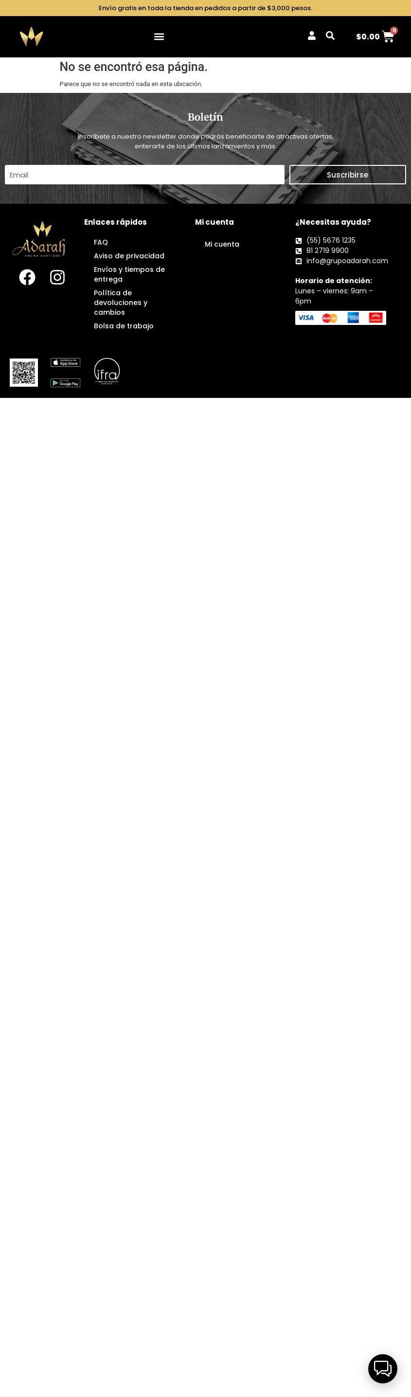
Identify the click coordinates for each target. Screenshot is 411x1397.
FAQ (101, 242)
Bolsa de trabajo (124, 326)
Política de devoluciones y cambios (120, 302)
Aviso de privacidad (129, 256)
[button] (159, 37)
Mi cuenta (222, 244)
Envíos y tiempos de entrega (129, 274)
